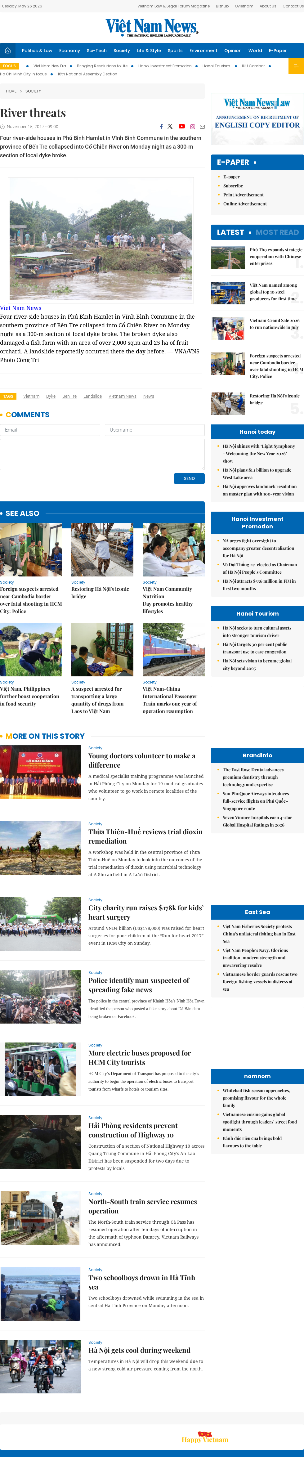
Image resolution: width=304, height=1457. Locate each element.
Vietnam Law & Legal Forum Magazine (173, 6)
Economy (69, 50)
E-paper (233, 116)
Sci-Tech (97, 50)
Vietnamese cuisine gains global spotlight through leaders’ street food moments (260, 1075)
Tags (8, 396)
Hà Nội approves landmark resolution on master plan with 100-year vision (260, 444)
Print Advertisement (243, 149)
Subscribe (233, 140)
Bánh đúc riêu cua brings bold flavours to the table (252, 1096)
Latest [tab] (230, 186)
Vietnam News (122, 396)
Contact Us (293, 6)
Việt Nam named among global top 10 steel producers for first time (273, 246)
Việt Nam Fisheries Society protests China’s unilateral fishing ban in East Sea (259, 887)
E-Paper (278, 50)
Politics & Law (37, 50)
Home (11, 91)
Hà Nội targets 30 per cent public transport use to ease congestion (255, 602)
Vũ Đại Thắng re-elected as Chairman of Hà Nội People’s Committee (260, 522)
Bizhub (222, 6)
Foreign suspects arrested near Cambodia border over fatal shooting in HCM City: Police (31, 599)
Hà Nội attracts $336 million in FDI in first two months (259, 538)
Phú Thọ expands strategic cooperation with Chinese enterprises (276, 210)
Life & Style (149, 50)
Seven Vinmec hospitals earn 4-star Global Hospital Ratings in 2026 (257, 775)
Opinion (233, 50)
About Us (268, 6)
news (148, 396)
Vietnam (31, 396)
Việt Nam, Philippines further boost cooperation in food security (29, 696)
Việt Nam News (152, 28)
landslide (92, 396)
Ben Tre (69, 396)
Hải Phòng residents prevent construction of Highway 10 (133, 1130)
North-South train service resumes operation (142, 1206)
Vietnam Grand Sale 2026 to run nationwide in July (275, 277)
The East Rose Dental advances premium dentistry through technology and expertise (253, 731)
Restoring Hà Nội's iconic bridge (100, 592)
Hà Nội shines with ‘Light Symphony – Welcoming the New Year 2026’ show (259, 407)
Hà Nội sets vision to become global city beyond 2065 (257, 618)
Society (122, 50)
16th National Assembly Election (87, 74)
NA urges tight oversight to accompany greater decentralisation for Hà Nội (258, 502)
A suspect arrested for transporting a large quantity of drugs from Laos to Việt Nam (97, 699)
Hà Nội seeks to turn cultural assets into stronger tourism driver (257, 585)
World (255, 50)
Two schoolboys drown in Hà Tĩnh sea (141, 1282)
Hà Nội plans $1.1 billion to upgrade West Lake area (257, 427)
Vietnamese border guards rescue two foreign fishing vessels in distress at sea (260, 935)
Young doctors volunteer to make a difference (141, 760)
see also (22, 513)
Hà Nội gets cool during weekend (139, 1350)
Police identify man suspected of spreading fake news (138, 984)
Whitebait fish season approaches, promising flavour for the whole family (256, 1052)
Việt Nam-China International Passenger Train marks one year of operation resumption (170, 699)
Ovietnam (244, 6)
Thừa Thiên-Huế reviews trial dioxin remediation (145, 836)
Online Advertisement (245, 158)
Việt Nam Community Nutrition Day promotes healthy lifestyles (168, 599)
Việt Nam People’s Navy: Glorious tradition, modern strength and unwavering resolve (255, 911)
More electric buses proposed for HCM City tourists (139, 1057)
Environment (203, 50)
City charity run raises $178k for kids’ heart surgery (146, 912)
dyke (51, 396)
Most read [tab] (277, 186)
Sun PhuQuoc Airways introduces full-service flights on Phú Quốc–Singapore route (256, 755)
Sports (175, 50)
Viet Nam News (20, 308)
